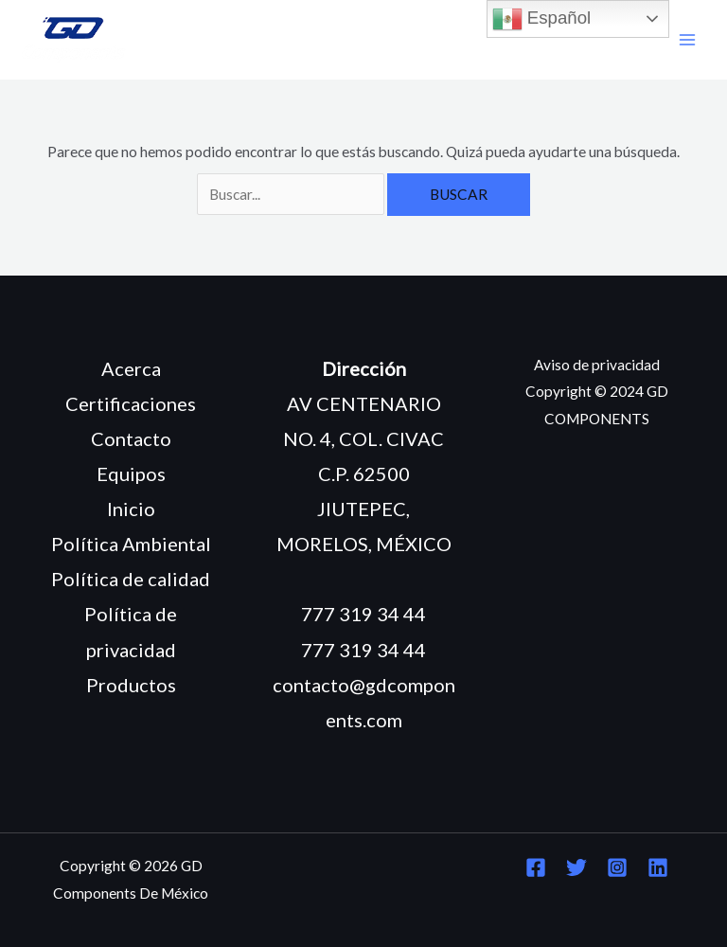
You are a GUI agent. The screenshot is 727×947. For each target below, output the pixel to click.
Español (542, 19)
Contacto (131, 438)
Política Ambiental (131, 543)
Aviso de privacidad (597, 364)
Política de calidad (130, 578)
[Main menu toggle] (687, 40)
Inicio (131, 508)
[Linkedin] (657, 867)
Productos (131, 684)
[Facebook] (535, 867)
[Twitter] (576, 867)
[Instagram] (617, 867)
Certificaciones (130, 403)
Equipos (131, 473)
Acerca (131, 368)
